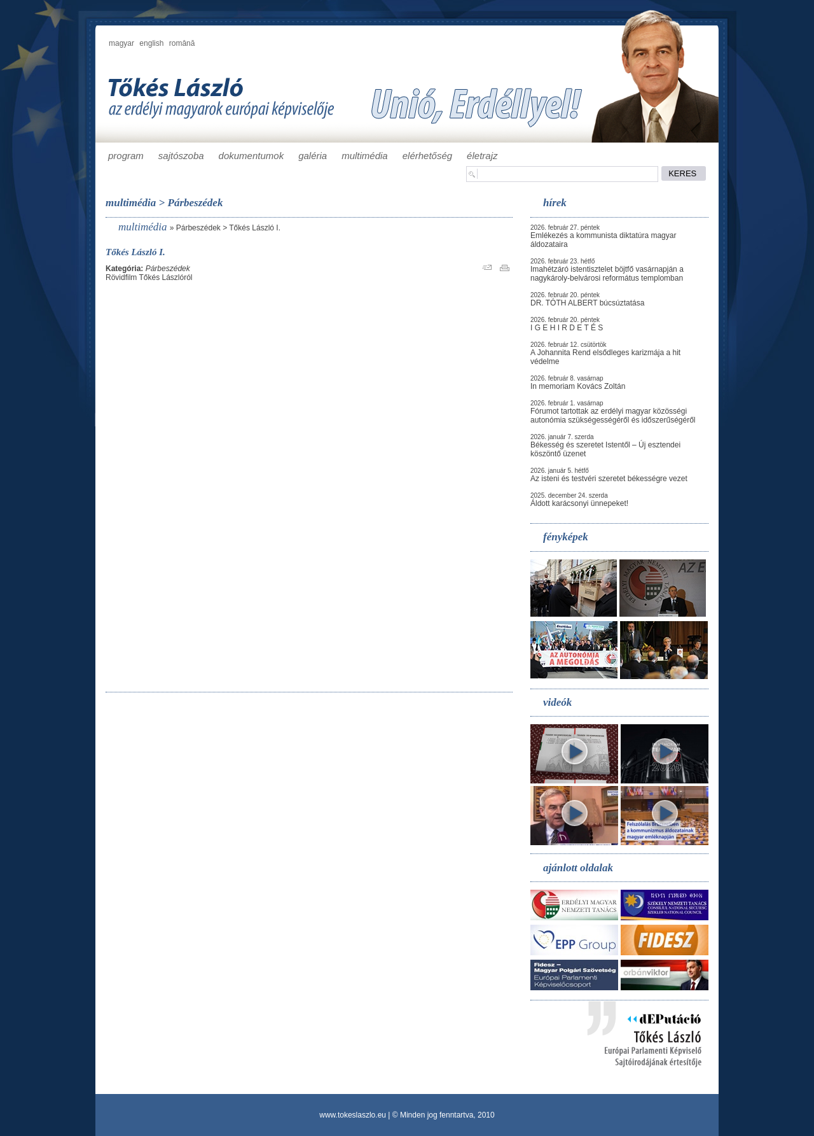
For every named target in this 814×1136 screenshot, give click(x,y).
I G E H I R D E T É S (566, 327)
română (182, 43)
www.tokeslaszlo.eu (352, 1115)
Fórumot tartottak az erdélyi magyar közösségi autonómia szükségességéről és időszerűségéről (612, 415)
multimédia (364, 155)
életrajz (482, 155)
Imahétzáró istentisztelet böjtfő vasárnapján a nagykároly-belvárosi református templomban (607, 274)
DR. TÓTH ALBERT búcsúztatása (587, 302)
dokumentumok (251, 155)
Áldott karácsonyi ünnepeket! (579, 503)
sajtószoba (181, 155)
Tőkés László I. (254, 227)
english (151, 43)
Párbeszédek (198, 227)
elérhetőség (427, 155)
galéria (312, 155)
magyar (121, 43)
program (126, 155)
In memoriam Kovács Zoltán (577, 386)
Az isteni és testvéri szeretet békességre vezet (608, 478)
